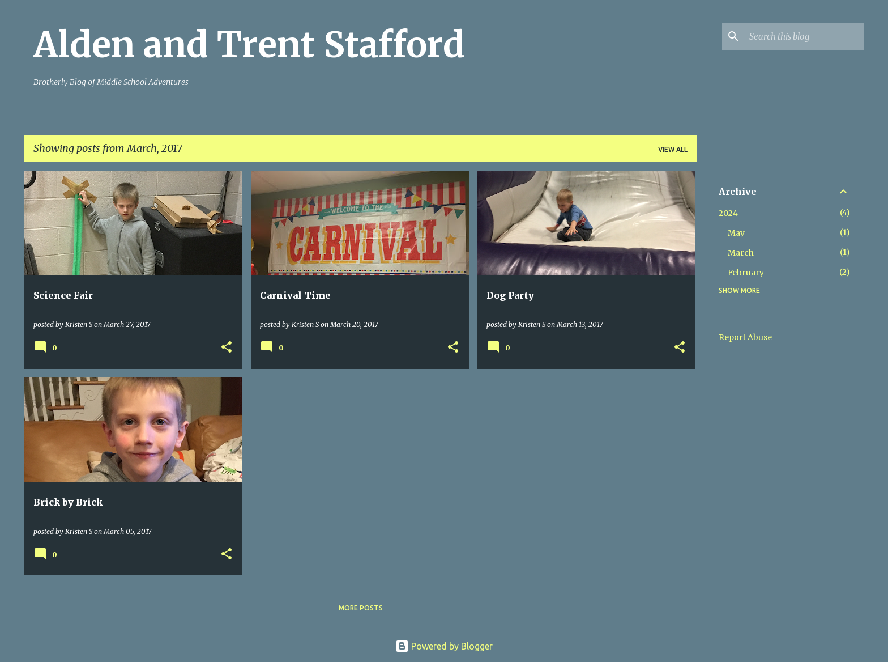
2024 (728, 213)
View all (673, 149)
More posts (361, 608)
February (746, 273)
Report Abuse (745, 337)
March (741, 253)
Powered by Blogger (444, 646)
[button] (226, 347)
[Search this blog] (804, 36)
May (736, 233)
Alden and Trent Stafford (249, 45)
